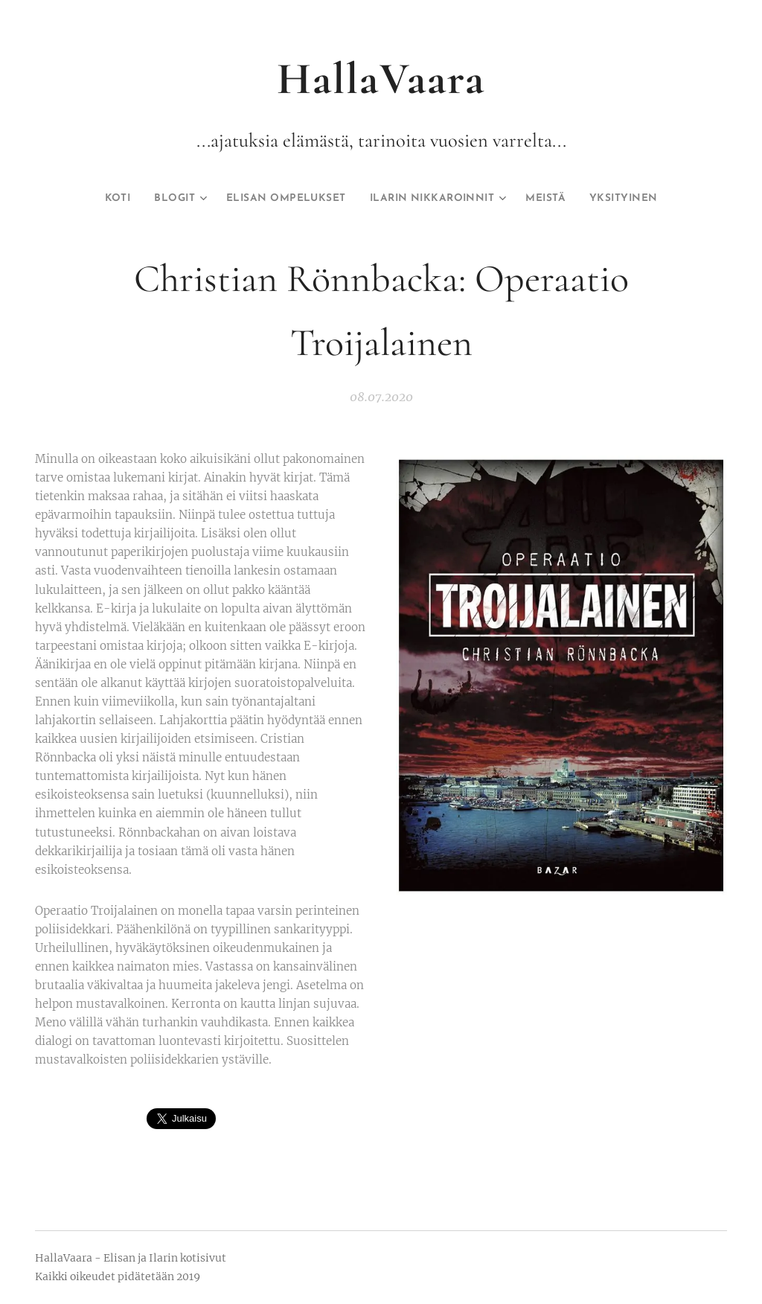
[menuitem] (86, 198)
